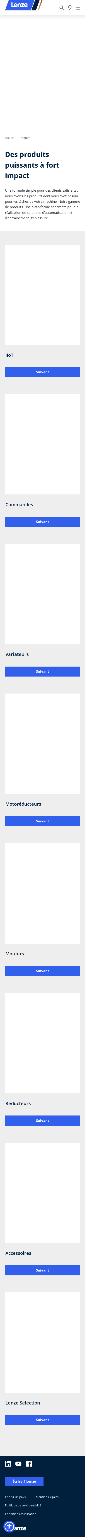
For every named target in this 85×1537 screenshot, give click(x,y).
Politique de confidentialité (23, 1505)
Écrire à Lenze (24, 1481)
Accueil (9, 138)
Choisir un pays (15, 1497)
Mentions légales (47, 1497)
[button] (9, 1526)
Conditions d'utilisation (20, 1514)
